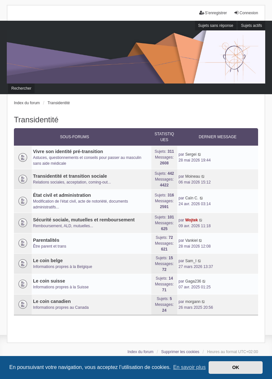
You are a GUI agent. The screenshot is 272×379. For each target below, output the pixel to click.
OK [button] (235, 367)
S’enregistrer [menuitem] (213, 12)
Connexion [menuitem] (246, 12)
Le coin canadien (52, 301)
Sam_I (191, 261)
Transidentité (36, 119)
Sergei (191, 154)
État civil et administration (62, 195)
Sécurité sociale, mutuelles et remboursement (84, 219)
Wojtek (191, 220)
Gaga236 (193, 281)
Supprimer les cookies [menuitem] (180, 352)
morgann (193, 301)
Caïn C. (192, 198)
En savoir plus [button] (189, 367)
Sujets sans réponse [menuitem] (216, 25)
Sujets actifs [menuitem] (251, 25)
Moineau (192, 176)
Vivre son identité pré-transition (68, 151)
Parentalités (46, 240)
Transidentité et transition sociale (70, 176)
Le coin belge (48, 260)
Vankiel (191, 240)
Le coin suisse (49, 281)
